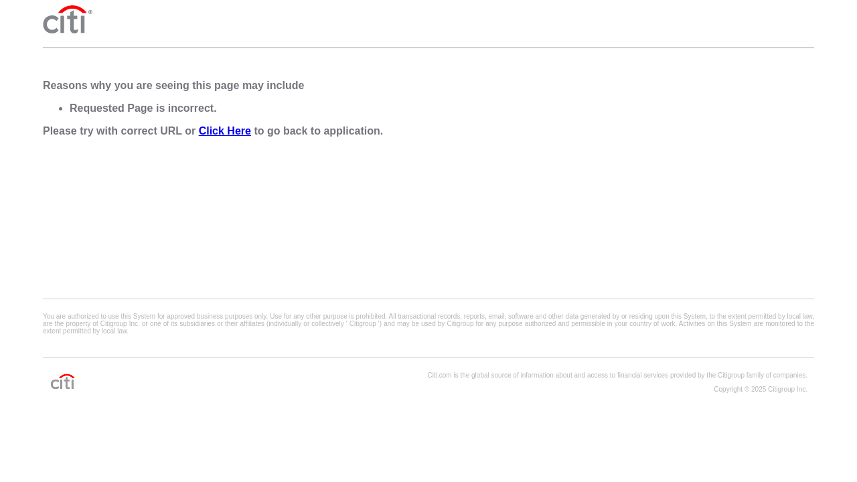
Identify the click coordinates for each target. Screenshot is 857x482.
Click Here (225, 131)
